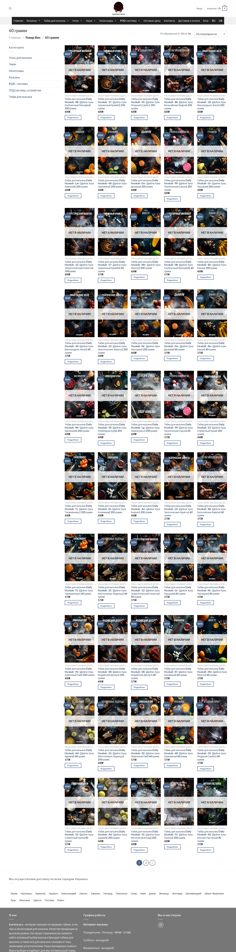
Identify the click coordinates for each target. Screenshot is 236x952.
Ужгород (107, 893)
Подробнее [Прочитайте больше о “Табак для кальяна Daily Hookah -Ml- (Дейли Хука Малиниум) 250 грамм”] (73, 440)
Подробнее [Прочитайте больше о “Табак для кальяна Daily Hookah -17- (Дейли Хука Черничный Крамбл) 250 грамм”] (106, 117)
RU (213, 20)
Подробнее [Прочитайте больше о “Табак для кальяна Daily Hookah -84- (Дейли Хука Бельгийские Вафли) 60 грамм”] (205, 524)
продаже (56, 924)
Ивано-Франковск (214, 893)
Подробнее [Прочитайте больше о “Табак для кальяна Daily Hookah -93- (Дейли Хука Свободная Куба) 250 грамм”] (106, 443)
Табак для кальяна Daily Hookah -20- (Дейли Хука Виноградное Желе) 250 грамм (211, 103)
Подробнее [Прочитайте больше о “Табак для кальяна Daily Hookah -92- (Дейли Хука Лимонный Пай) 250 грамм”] (73, 684)
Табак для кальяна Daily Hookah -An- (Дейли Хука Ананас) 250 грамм (145, 508)
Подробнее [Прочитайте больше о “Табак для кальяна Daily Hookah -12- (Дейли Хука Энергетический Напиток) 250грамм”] (73, 280)
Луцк (13, 900)
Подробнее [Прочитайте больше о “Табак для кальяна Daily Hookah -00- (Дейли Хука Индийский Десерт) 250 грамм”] (106, 687)
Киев (143, 893)
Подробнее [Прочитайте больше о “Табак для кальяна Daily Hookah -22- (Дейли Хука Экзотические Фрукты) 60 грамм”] (172, 524)
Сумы (134, 893)
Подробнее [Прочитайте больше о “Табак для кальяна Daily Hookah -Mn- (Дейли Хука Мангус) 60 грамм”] (205, 684)
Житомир (177, 893)
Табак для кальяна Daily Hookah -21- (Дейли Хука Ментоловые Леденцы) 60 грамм (112, 592)
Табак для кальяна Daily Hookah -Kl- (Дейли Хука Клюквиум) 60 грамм (178, 671)
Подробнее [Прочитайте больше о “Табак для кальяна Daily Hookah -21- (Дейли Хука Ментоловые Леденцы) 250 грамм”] (106, 769)
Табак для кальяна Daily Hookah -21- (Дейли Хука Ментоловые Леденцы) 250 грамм (112, 755)
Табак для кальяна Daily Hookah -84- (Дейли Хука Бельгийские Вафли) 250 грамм (178, 103)
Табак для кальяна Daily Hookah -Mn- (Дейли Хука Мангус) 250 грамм (146, 264)
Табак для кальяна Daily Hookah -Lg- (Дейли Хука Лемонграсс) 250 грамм (145, 427)
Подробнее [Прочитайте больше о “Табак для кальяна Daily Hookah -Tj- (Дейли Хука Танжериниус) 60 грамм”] (73, 603)
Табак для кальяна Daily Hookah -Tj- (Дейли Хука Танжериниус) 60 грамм (79, 590)
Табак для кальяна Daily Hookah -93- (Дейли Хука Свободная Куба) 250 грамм (112, 429)
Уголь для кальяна (20, 57)
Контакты (169, 20)
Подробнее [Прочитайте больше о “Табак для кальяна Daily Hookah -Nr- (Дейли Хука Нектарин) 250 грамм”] (139, 358)
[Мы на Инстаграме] (161, 925)
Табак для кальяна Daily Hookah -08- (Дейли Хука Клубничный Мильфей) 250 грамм (79, 103)
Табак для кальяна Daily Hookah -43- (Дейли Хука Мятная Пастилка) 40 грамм (211, 836)
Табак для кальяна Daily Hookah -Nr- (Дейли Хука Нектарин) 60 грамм (211, 590)
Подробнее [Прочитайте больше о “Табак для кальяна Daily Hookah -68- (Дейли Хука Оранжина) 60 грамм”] (172, 765)
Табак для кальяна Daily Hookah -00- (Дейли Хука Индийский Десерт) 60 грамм (145, 673)
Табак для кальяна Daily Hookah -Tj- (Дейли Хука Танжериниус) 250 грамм (79, 508)
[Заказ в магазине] (210, 34)
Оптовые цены (152, 20)
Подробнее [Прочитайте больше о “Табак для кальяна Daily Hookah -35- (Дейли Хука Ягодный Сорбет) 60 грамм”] (205, 769)
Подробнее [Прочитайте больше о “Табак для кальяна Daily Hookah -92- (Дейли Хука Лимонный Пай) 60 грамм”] (139, 765)
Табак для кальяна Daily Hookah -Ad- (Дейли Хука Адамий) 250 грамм (112, 834)
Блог (206, 20)
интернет (31, 924)
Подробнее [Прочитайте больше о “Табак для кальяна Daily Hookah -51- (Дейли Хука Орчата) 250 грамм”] (172, 847)
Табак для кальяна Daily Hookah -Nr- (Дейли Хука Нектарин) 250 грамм (145, 346)
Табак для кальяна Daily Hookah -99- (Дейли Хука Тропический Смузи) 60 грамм (178, 429)
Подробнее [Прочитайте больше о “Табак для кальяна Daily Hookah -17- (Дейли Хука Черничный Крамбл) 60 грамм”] (106, 280)
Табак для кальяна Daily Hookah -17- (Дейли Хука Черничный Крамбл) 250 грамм (112, 103)
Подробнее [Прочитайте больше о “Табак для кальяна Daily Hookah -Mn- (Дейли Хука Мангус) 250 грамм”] (139, 277)
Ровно (60, 900)
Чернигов (40, 893)
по (49, 924)
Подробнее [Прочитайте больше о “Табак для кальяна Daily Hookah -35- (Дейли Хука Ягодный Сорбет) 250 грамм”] (139, 117)
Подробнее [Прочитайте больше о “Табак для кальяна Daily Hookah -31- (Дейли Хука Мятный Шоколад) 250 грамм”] (139, 850)
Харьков (95, 893)
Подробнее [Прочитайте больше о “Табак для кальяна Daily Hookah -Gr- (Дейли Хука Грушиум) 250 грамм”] (205, 196)
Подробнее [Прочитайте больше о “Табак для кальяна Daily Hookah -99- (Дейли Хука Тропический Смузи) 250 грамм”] (172, 199)
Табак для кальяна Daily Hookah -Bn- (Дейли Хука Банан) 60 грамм (211, 346)
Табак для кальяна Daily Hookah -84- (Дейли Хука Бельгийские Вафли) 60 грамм (211, 510)
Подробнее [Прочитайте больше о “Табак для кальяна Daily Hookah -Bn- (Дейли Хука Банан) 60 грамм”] (205, 358)
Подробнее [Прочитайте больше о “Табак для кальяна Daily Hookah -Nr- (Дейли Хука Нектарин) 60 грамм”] (205, 603)
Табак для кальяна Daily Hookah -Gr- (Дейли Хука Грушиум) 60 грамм (178, 590)
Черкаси (53, 893)
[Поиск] (10, 8)
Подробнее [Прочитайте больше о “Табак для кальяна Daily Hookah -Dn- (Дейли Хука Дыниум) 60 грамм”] (172, 358)
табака (66, 924)
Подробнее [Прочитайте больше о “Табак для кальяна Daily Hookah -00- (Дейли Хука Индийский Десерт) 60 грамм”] (139, 687)
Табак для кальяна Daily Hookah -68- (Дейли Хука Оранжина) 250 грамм (112, 183)
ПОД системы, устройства (25, 90)
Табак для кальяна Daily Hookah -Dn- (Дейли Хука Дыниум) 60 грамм (178, 346)
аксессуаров (24, 928)
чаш (11, 928)
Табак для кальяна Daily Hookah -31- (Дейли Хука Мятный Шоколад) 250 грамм (145, 836)
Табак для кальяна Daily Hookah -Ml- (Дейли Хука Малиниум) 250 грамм (79, 427)
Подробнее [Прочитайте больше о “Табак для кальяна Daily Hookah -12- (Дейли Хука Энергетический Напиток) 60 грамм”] (139, 606)
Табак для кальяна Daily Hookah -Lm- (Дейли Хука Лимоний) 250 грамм (79, 183)
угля (74, 924)
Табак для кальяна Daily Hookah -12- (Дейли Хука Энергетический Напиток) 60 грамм (145, 592)
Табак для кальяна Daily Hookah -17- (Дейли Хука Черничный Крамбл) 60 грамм (112, 266)
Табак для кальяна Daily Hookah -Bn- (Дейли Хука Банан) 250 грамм (211, 264)
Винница (164, 893)
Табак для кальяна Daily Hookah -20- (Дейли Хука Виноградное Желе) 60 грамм (79, 348)
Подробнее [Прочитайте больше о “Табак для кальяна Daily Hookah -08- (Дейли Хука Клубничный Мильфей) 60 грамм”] (172, 280)
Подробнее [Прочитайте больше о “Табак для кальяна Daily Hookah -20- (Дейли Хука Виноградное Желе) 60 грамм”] (73, 361)
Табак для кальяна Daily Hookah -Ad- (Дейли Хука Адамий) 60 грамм (79, 753)
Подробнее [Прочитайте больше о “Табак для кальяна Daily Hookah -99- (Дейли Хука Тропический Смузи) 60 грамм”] (172, 443)
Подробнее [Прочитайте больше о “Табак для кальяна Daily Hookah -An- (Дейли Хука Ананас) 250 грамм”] (139, 521)
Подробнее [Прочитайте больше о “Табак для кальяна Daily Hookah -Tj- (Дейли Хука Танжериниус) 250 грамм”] (73, 521)
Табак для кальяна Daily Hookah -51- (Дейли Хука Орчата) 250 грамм (178, 834)
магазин (42, 924)
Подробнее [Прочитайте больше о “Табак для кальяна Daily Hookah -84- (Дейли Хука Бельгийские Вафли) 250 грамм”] (172, 117)
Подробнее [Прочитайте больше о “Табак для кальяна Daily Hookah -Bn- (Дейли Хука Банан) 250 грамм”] (205, 277)
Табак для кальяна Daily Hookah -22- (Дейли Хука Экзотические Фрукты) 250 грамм (112, 348)
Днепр (152, 893)
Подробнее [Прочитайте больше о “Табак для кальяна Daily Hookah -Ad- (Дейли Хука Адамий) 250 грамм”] (106, 847)
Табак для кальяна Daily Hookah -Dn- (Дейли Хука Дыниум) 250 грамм (145, 183)
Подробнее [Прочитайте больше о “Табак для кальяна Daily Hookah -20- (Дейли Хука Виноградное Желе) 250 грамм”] (205, 117)
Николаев (24, 900)
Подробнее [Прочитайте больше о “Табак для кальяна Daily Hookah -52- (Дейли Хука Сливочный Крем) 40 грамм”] (73, 850)
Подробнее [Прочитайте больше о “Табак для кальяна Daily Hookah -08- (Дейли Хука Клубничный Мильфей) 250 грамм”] (73, 117)
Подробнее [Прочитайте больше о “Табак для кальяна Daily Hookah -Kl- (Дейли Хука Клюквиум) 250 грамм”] (106, 521)
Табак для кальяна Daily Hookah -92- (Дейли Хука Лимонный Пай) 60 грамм (145, 753)
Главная (18, 20)
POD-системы (130, 20)
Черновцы (26, 893)
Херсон (83, 893)
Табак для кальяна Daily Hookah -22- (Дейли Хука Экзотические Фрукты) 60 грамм (178, 510)
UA (220, 20)
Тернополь (121, 893)
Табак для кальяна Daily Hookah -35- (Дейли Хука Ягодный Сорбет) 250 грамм (145, 103)
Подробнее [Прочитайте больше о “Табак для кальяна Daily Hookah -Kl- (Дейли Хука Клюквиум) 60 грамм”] (172, 684)
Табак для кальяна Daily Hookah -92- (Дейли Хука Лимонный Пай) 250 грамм (79, 671)
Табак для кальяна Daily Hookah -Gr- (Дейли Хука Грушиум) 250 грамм (211, 183)
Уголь (77, 20)
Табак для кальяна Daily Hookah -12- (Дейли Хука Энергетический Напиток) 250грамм (79, 266)
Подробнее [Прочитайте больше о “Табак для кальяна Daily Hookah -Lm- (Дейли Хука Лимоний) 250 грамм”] (73, 196)
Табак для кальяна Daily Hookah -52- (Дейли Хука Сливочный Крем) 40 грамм (79, 836)
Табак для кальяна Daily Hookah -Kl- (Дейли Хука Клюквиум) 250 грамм (112, 508)
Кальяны (33, 20)
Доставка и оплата (189, 20)
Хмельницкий (68, 893)
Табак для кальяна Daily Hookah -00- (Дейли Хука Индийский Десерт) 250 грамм (112, 673)
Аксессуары (108, 20)
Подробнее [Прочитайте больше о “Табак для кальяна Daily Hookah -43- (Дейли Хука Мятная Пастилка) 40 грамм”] (205, 850)
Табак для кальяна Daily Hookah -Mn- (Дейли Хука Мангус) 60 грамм (212, 671)
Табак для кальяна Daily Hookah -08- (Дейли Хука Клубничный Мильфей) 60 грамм (178, 266)
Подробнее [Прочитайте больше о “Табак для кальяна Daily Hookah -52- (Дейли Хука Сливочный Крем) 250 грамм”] (205, 443)
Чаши (91, 20)
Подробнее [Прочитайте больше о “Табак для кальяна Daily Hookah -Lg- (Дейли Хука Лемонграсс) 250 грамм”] (139, 440)
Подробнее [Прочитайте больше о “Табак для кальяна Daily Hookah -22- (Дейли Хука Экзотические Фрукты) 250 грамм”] (106, 361)
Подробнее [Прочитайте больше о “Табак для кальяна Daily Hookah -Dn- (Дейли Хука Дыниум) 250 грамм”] (139, 196)
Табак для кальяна (56, 20)
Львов (14, 893)
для (35, 928)
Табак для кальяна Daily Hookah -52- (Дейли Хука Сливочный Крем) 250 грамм (211, 429)
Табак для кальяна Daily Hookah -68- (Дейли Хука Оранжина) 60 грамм (178, 753)
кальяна (43, 928)
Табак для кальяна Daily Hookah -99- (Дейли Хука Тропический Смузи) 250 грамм (178, 185)
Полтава (49, 900)
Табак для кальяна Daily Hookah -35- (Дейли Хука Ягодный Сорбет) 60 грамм (211, 755)
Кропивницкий (193, 893)
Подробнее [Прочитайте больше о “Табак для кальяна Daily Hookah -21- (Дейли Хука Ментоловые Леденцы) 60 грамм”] (106, 606)
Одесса (37, 900)
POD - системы (18, 83)
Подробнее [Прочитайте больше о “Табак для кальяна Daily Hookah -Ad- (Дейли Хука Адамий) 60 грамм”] (73, 765)
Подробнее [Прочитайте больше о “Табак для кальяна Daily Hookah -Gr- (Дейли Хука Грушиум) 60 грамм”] (172, 603)
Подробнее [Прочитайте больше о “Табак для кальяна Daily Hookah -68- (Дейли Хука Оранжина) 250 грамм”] (106, 196)
